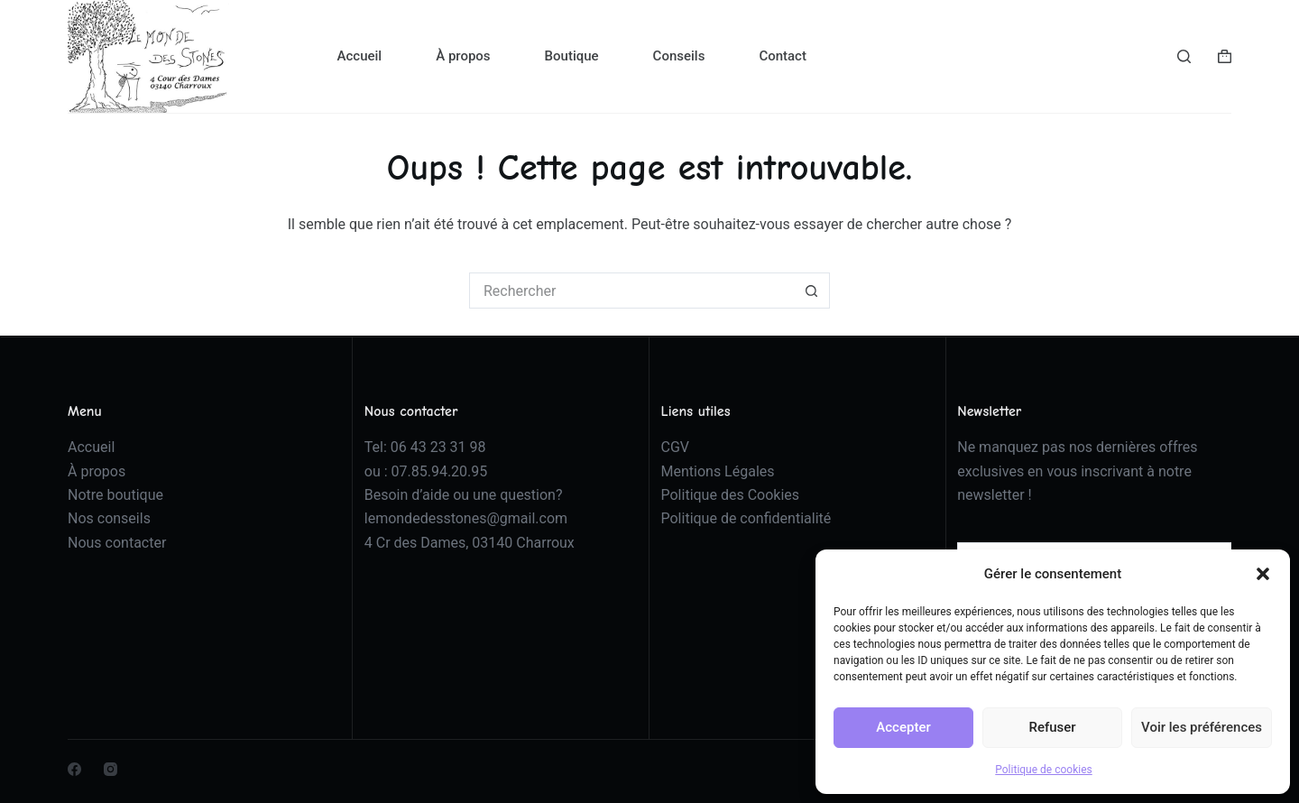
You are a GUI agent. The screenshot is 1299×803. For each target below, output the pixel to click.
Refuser (1051, 727)
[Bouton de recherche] (812, 290)
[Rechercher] (1184, 56)
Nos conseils (109, 518)
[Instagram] (110, 769)
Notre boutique (115, 494)
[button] (1263, 574)
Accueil (359, 56)
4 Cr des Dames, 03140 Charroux (469, 542)
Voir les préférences (1201, 727)
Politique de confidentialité (746, 518)
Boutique (572, 56)
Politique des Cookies (730, 494)
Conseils (679, 56)
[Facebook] (74, 769)
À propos (463, 56)
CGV (675, 447)
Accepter (903, 727)
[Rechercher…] (631, 290)
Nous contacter (117, 542)
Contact (782, 56)
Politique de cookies (1043, 769)
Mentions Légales (718, 471)
